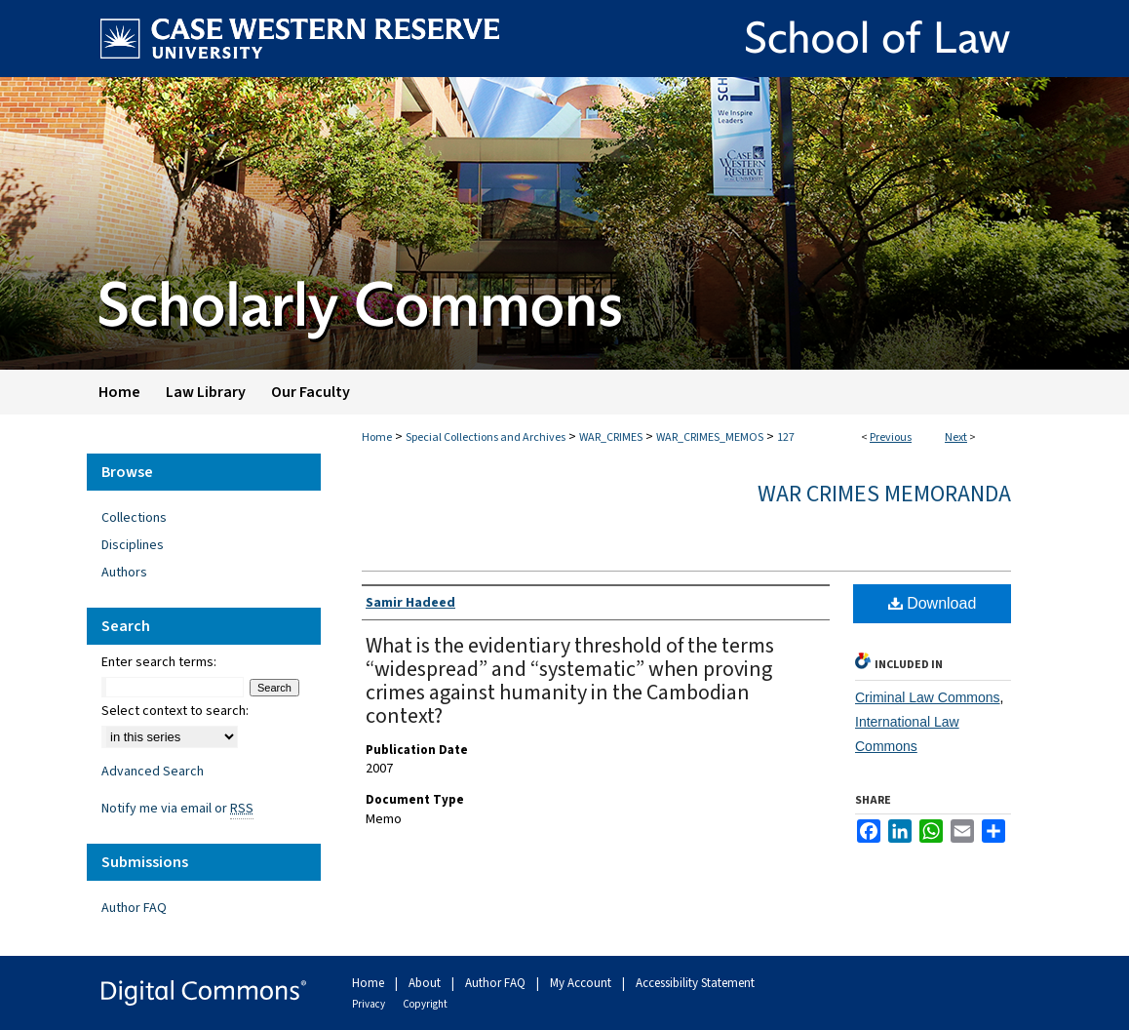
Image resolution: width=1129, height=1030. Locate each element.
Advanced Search (152, 771)
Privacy (369, 1004)
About (426, 983)
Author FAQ (134, 908)
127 (786, 437)
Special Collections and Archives (485, 437)
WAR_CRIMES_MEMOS (709, 437)
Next (956, 437)
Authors (124, 572)
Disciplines (132, 545)
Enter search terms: (158, 662)
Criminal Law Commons (927, 697)
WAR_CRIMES (610, 437)
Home (377, 437)
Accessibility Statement (695, 983)
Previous (891, 437)
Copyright (425, 1004)
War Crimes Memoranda (884, 494)
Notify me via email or (177, 808)
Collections (134, 518)
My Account (582, 983)
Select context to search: (175, 711)
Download (932, 603)
